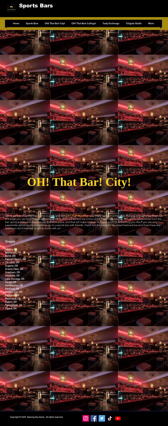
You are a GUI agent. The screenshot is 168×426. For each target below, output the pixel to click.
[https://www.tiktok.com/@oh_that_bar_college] (110, 418)
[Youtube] (118, 418)
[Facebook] (94, 418)
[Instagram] (86, 418)
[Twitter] (102, 418)
